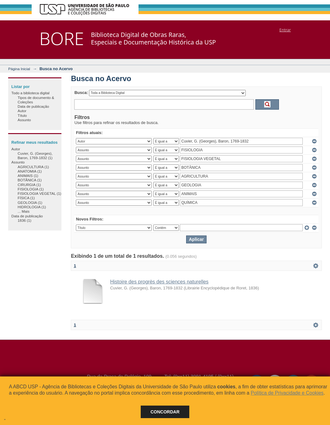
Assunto (24, 120)
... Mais (23, 211)
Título (22, 115)
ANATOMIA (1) (30, 171)
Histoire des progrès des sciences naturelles (159, 281)
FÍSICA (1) (26, 198)
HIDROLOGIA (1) (32, 207)
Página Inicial (19, 69)
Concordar (165, 411)
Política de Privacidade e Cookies (287, 393)
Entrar (285, 30)
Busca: (81, 92)
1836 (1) (24, 220)
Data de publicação (33, 106)
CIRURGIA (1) (29, 185)
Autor (22, 111)
